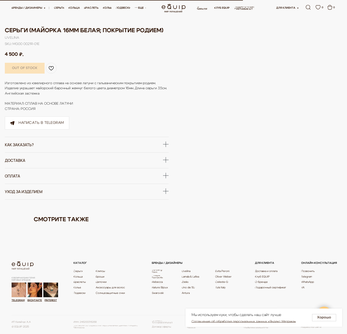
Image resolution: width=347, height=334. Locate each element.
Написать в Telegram (36, 122)
